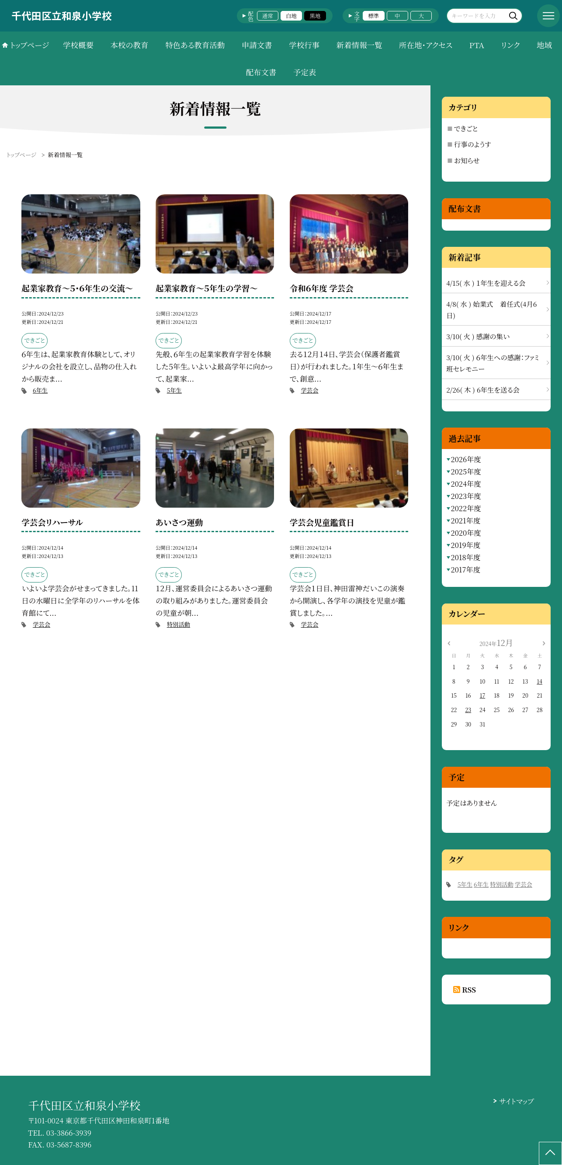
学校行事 (304, 44)
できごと (466, 128)
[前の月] (448, 642)
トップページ (29, 44)
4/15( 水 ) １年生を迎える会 (485, 283)
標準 (373, 16)
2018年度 (465, 557)
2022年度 (466, 508)
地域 (544, 44)
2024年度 (466, 483)
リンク (510, 44)
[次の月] (543, 642)
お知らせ (467, 160)
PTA (476, 44)
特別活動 (178, 624)
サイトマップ (516, 1101)
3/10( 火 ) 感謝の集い (478, 336)
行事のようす (472, 144)
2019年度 (465, 545)
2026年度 (466, 459)
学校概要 (78, 44)
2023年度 (466, 496)
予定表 (304, 72)
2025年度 (466, 471)
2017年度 (465, 569)
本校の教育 (129, 44)
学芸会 (309, 390)
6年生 (40, 390)
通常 (267, 16)
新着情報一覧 (359, 44)
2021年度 (465, 520)
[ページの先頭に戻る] (550, 1153)
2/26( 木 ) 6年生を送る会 (483, 389)
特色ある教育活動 (195, 44)
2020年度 (466, 532)
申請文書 (257, 44)
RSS (469, 989)
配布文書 (261, 72)
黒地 (315, 16)
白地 (291, 16)
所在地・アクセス (425, 44)
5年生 (174, 390)
